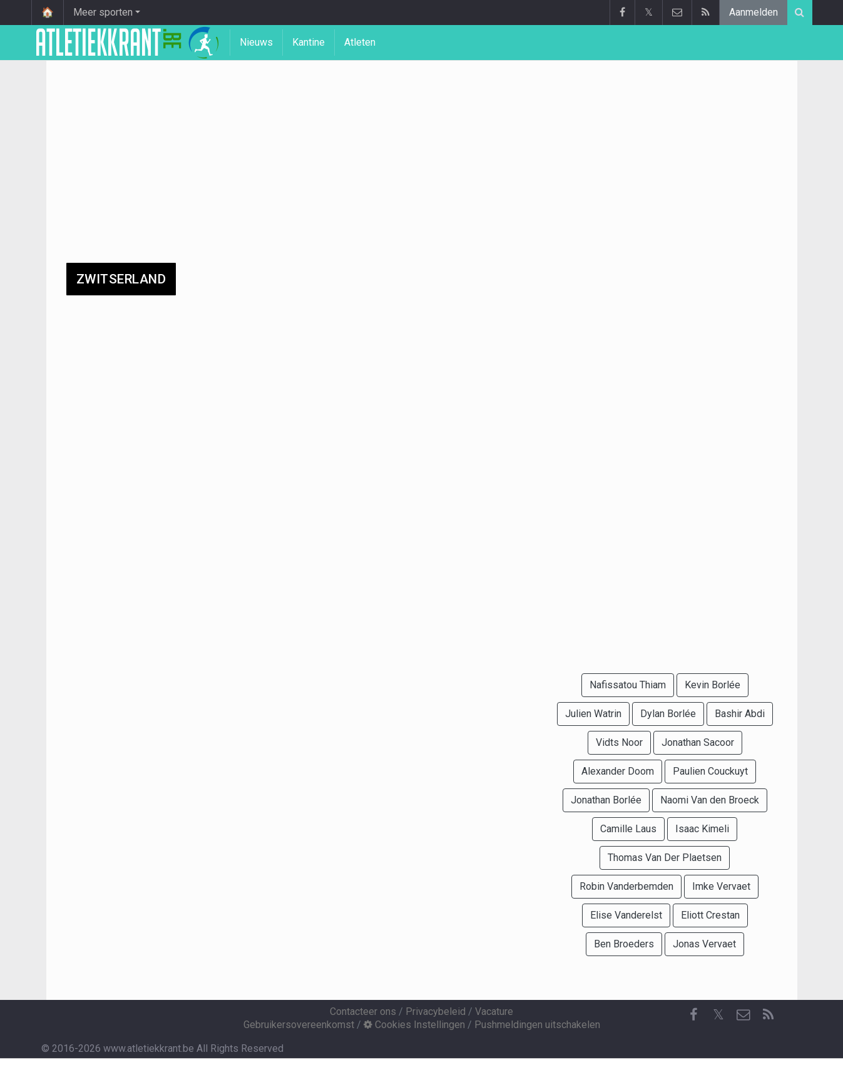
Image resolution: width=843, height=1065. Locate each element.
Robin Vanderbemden (626, 886)
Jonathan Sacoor (698, 742)
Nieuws (256, 42)
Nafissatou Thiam (628, 685)
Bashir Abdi (740, 714)
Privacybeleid (436, 1011)
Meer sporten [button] (103, 12)
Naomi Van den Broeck (709, 800)
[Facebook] (693, 1014)
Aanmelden (753, 12)
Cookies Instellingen (414, 1025)
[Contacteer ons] (743, 1014)
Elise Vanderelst (626, 915)
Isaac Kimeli (702, 829)
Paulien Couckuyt (710, 771)
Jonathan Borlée (606, 800)
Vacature (494, 1011)
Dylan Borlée (668, 714)
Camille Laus (628, 829)
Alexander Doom (617, 771)
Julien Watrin (593, 714)
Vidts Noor (619, 742)
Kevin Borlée (712, 685)
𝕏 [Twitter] (718, 1014)
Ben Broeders (624, 944)
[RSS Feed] (768, 1014)
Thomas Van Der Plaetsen (665, 858)
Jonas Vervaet (704, 944)
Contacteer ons (363, 1011)
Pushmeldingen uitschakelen (537, 1025)
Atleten (360, 42)
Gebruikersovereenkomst (298, 1025)
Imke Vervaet (721, 886)
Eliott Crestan (710, 915)
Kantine (308, 42)
